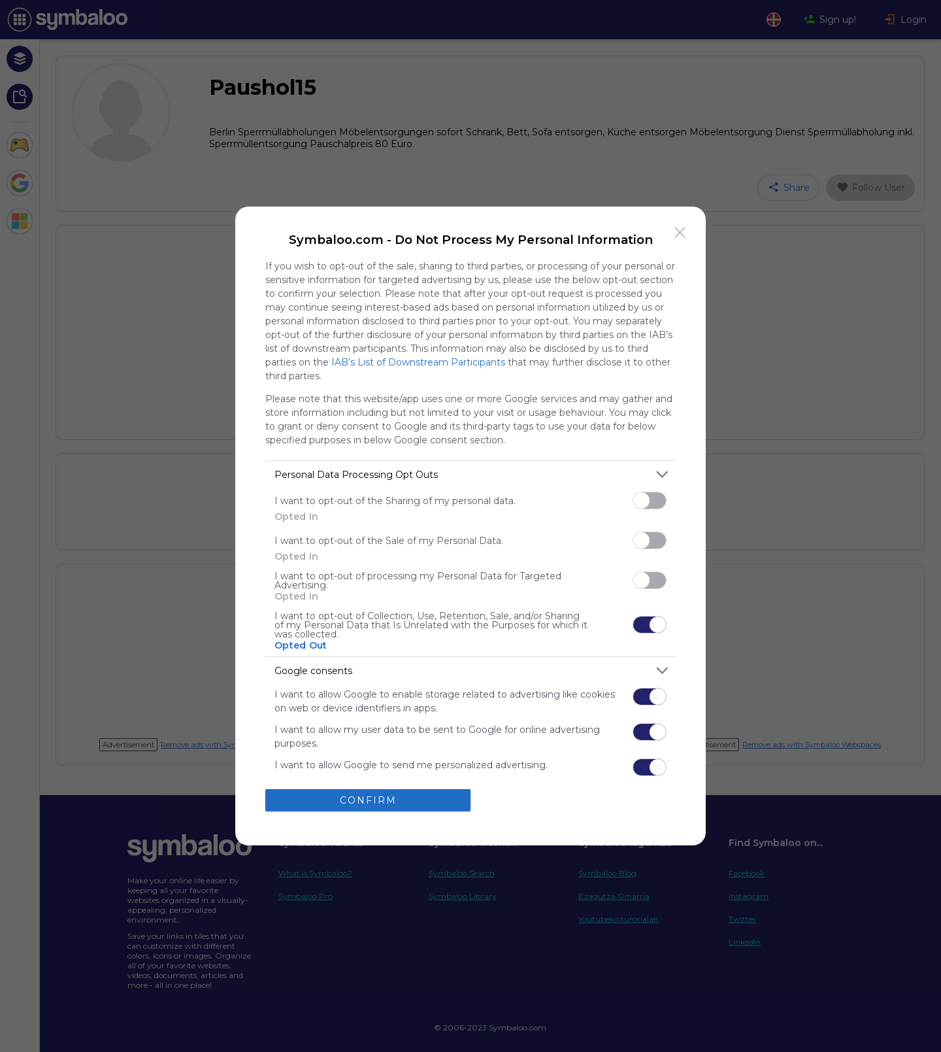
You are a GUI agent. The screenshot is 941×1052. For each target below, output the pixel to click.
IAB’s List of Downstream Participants (418, 362)
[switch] (650, 500)
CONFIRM (368, 800)
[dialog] (470, 526)
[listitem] (470, 474)
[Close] (680, 232)
